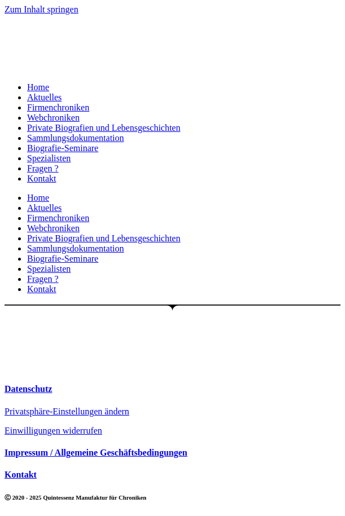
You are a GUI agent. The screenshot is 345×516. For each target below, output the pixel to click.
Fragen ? (43, 168)
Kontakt (41, 178)
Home (38, 87)
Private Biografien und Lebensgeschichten (103, 128)
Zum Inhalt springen (41, 9)
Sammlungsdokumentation (75, 138)
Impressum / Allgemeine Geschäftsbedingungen (96, 452)
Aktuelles (44, 97)
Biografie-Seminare (62, 148)
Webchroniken (53, 117)
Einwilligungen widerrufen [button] (53, 430)
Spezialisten (49, 158)
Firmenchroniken (58, 107)
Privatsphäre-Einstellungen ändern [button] (67, 411)
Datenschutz (28, 389)
